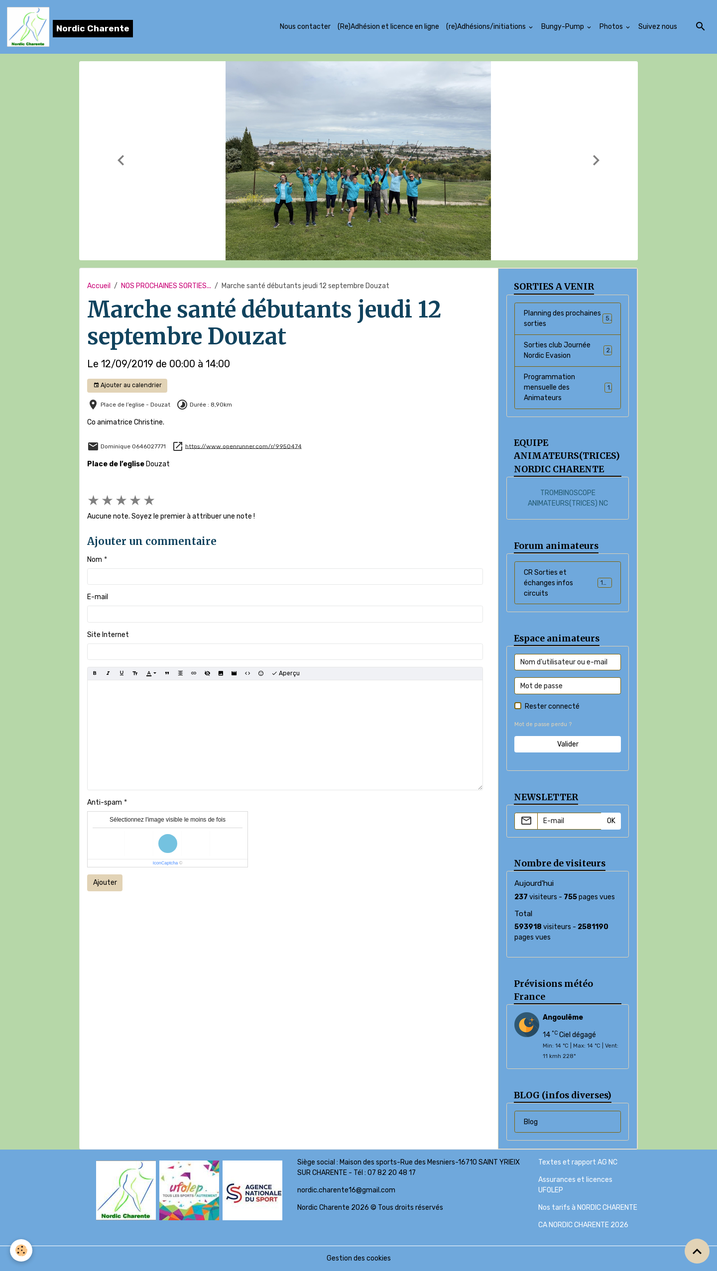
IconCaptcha (165, 862)
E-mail (97, 597)
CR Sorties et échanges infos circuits (569, 583)
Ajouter (105, 882)
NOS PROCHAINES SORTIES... (166, 286)
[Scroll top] (697, 1251)
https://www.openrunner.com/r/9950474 (243, 445)
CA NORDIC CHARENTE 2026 (583, 1225)
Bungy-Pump (563, 26)
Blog (531, 1122)
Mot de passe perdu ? (543, 724)
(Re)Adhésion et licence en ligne (388, 26)
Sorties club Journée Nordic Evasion (568, 350)
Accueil (99, 286)
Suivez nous (657, 26)
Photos (611, 26)
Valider (568, 744)
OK (611, 821)
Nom (94, 559)
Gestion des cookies (359, 1258)
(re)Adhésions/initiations (486, 26)
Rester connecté (552, 706)
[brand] (70, 27)
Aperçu (285, 673)
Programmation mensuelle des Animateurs (568, 387)
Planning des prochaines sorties (568, 318)
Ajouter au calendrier (127, 385)
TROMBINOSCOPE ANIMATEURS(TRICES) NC (568, 498)
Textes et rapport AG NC (577, 1162)
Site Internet (108, 635)
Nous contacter (305, 26)
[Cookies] (21, 1250)
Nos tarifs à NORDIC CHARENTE (587, 1207)
